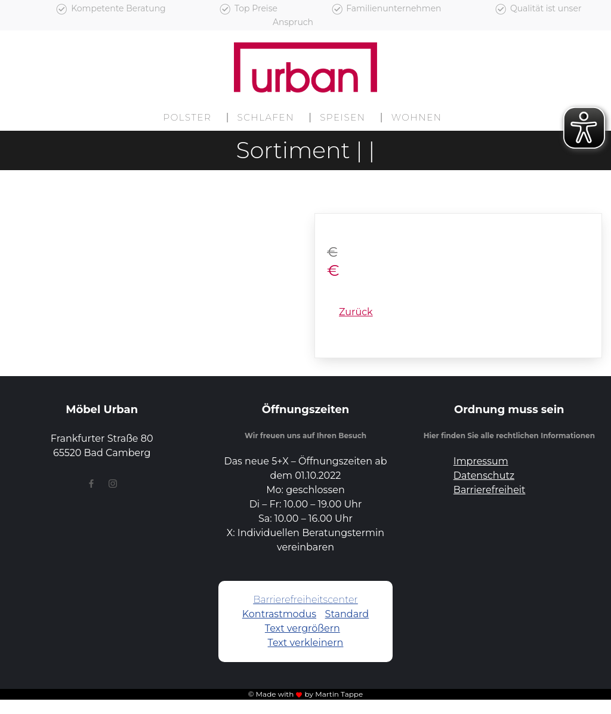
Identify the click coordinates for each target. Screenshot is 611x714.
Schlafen (266, 117)
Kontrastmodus (279, 614)
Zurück (356, 312)
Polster (187, 117)
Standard (347, 614)
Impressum (480, 461)
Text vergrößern (302, 628)
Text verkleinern (306, 642)
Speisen (342, 117)
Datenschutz (483, 475)
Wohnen (416, 117)
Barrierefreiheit (489, 490)
